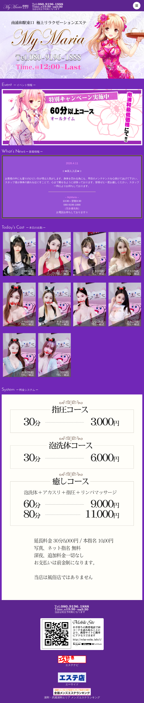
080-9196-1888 (72, 204)
